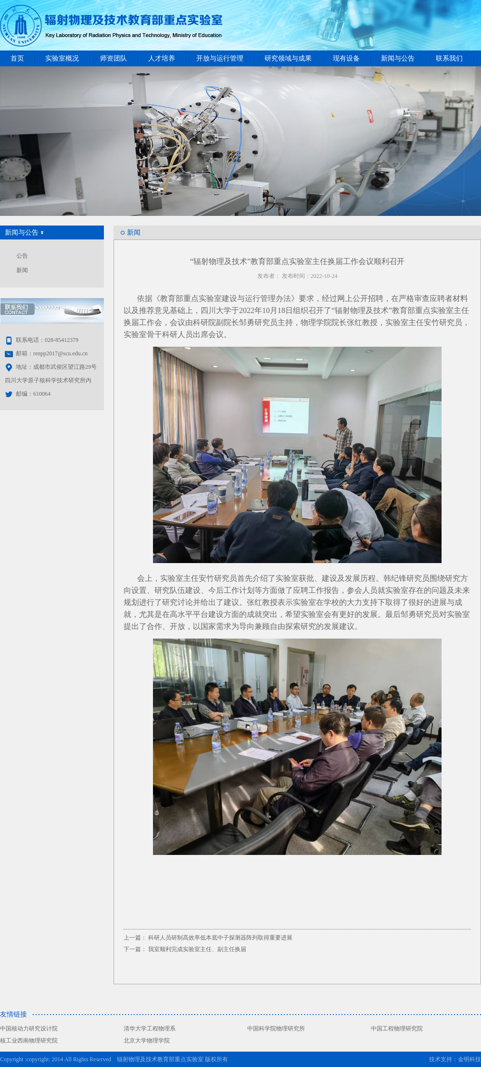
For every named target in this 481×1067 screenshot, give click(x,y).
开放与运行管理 (219, 58)
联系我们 (449, 58)
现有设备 (346, 58)
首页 (17, 58)
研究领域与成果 (288, 58)
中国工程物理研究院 (397, 1028)
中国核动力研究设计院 (29, 1028)
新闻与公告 (398, 58)
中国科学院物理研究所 (276, 1028)
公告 (22, 255)
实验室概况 (62, 58)
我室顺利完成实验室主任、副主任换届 (197, 949)
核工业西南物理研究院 (29, 1040)
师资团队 (113, 58)
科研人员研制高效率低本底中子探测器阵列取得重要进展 (220, 937)
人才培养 (161, 58)
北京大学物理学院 (147, 1040)
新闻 (22, 270)
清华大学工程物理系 (150, 1028)
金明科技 (469, 1059)
